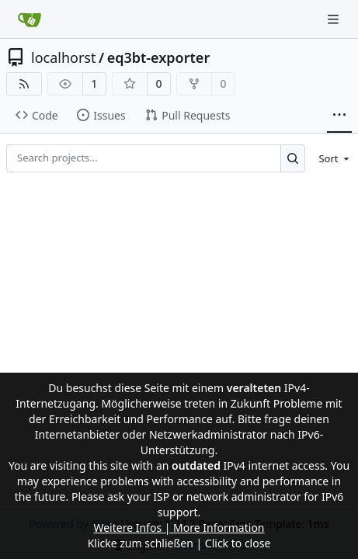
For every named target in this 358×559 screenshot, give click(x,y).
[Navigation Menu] (334, 19)
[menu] (331, 158)
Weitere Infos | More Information (178, 527)
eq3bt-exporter (158, 57)
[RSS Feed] (24, 83)
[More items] (339, 116)
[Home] (29, 19)
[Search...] (293, 158)
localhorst (63, 57)
